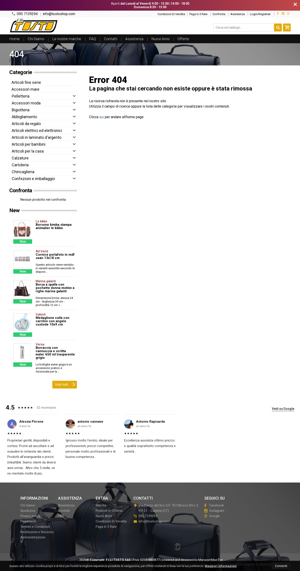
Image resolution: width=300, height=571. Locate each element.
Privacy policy (30, 516)
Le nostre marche (66, 39)
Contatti (110, 39)
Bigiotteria (20, 110)
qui (101, 117)
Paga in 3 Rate (198, 14)
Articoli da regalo (26, 123)
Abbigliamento (24, 116)
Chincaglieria (23, 171)
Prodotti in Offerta (109, 511)
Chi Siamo (36, 39)
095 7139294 (25, 14)
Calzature (20, 158)
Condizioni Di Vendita (171, 14)
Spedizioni (27, 511)
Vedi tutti (65, 384)
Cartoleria (20, 165)
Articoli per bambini (28, 144)
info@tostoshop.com (59, 14)
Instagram (214, 511)
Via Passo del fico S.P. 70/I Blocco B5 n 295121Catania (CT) (165, 508)
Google (212, 516)
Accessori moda (26, 103)
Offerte (183, 39)
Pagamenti (28, 521)
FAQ (92, 39)
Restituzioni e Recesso (37, 532)
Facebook (214, 505)
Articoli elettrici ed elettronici (37, 130)
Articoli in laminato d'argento (36, 137)
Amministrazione (32, 537)
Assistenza (237, 14)
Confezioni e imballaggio (33, 178)
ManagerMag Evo (210, 560)
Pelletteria (20, 96)
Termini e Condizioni (35, 527)
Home (14, 39)
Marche (101, 505)
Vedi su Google (283, 408)
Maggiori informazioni (221, 566)
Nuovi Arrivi (160, 39)
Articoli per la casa (28, 151)
